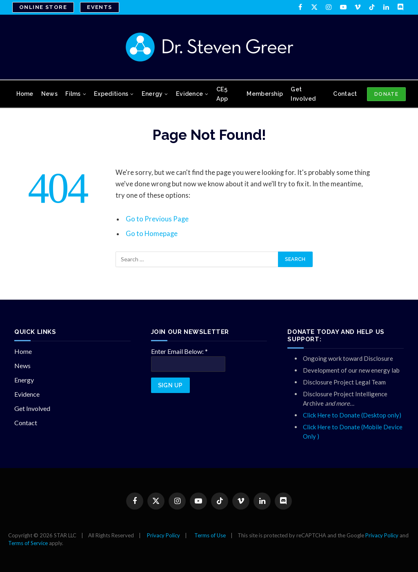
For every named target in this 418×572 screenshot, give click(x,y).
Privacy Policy (163, 535)
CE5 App (222, 94)
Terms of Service (28, 543)
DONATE (386, 94)
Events (99, 7)
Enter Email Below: (179, 351)
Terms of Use (210, 535)
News (49, 94)
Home (24, 94)
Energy (152, 94)
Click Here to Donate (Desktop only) (352, 415)
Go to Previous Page (157, 219)
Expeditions (111, 94)
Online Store (43, 7)
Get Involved (303, 94)
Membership (265, 94)
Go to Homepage (152, 234)
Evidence (189, 94)
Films (72, 94)
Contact (345, 94)
